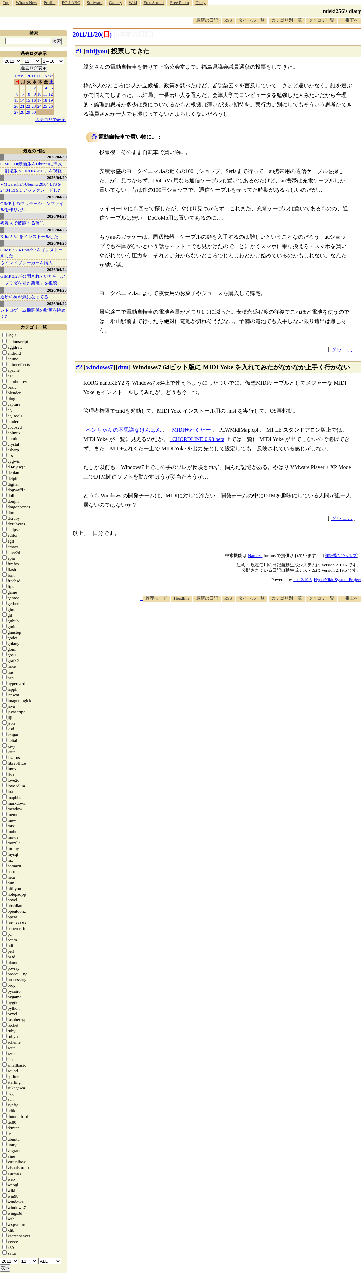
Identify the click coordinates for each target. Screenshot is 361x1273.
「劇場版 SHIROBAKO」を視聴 (31, 170)
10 (39, 94)
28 (22, 112)
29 (28, 112)
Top (6, 2)
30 (34, 112)
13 (16, 100)
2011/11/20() (92, 34)
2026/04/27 (57, 216)
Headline (181, 598)
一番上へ (349, 598)
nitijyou (96, 51)
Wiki (133, 2)
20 (16, 106)
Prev (19, 75)
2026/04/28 (57, 196)
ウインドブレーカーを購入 (26, 262)
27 (16, 112)
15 (28, 100)
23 (34, 106)
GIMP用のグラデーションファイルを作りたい (32, 206)
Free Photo (179, 2)
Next (48, 75)
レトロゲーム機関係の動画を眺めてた (33, 313)
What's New (26, 2)
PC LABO (71, 2)
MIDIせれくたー (191, 430)
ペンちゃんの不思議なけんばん (123, 430)
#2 (79, 367)
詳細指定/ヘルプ (341, 555)
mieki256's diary (342, 11)
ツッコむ (342, 349)
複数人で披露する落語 (22, 223)
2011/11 (34, 75)
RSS (228, 20)
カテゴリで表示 (50, 119)
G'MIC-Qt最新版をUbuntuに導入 (31, 163)
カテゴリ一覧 (33, 327)
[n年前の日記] (133, 34)
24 (39, 106)
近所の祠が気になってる (24, 296)
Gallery (115, 2)
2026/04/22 (57, 303)
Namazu (255, 555)
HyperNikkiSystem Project (337, 579)
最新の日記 (207, 20)
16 (34, 100)
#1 (79, 51)
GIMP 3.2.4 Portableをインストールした (31, 252)
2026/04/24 (57, 269)
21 (22, 106)
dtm (123, 367)
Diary (200, 2)
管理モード (156, 598)
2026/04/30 (57, 157)
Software (94, 2)
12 (51, 94)
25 (45, 106)
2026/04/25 (57, 243)
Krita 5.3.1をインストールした (29, 236)
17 (39, 100)
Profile (49, 2)
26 (51, 106)
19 (51, 100)
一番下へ (349, 20)
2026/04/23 (57, 290)
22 (28, 106)
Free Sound (154, 2)
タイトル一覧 (251, 20)
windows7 (99, 367)
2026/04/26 (57, 229)
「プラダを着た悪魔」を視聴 (28, 283)
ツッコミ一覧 (321, 20)
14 (22, 100)
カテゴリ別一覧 (286, 20)
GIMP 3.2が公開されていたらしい (33, 276)
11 (45, 94)
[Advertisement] (239, 622)
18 (45, 100)
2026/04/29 (57, 177)
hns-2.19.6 (302, 579)
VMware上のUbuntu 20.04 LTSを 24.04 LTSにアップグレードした (31, 187)
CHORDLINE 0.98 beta (198, 439)
